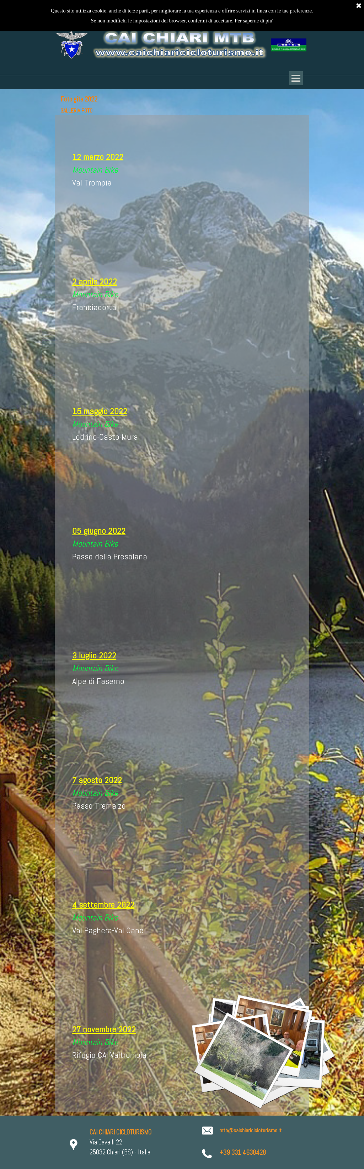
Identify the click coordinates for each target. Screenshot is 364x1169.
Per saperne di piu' (254, 21)
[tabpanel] (135, 175)
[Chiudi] (358, 6)
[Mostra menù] (296, 78)
